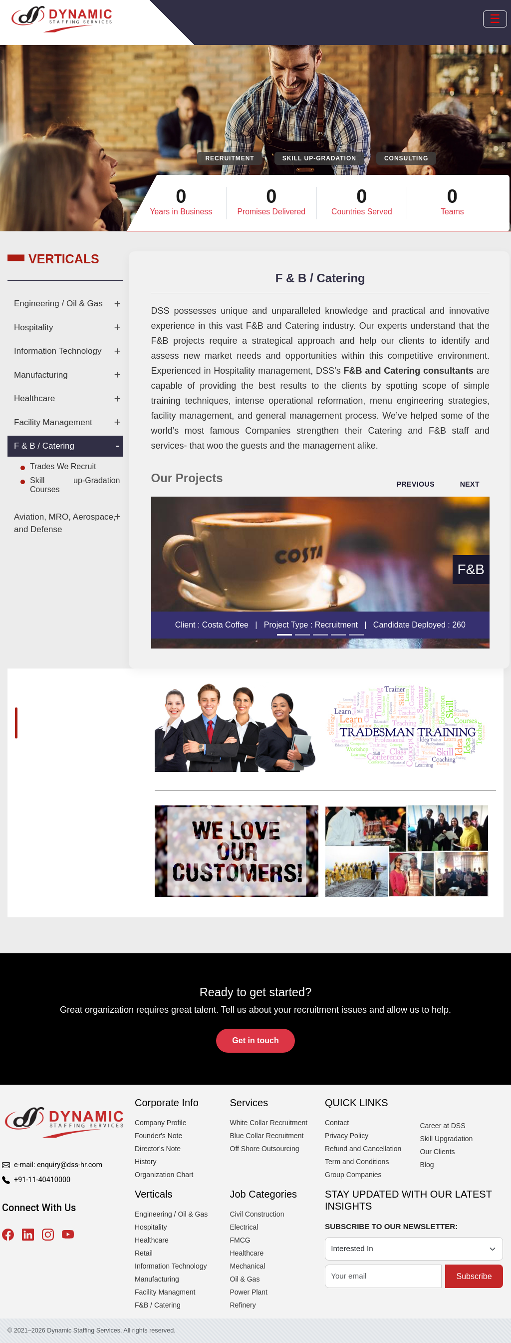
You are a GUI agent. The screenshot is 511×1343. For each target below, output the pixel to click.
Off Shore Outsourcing (264, 1149)
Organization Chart (164, 1175)
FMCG (240, 1240)
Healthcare (34, 398)
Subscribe (474, 1276)
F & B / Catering (44, 446)
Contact (337, 1123)
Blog (427, 1165)
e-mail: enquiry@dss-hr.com (58, 1165)
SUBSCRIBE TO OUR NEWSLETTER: (391, 1226)
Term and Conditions (357, 1162)
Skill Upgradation (446, 1139)
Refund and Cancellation (363, 1149)
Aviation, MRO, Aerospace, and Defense (65, 523)
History (146, 1162)
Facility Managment (165, 1292)
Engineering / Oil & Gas (58, 303)
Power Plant (248, 1292)
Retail (144, 1253)
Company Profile (161, 1123)
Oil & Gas (245, 1279)
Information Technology (57, 351)
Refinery (243, 1305)
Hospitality (33, 327)
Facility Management (53, 422)
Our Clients (437, 1152)
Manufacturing (41, 375)
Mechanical (247, 1266)
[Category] (414, 1249)
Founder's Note (158, 1136)
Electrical (244, 1227)
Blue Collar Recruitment (267, 1136)
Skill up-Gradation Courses (75, 485)
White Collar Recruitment (269, 1123)
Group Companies (353, 1175)
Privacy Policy (346, 1136)
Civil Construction (257, 1214)
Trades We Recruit (63, 466)
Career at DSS (443, 1126)
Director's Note (158, 1149)
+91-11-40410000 (42, 1180)
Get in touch (255, 1040)
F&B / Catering (158, 1305)
